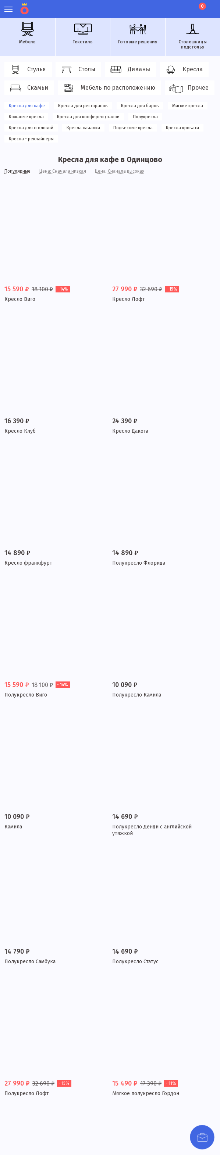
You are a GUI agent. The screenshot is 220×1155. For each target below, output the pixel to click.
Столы (77, 69)
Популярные (17, 171)
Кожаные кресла (26, 116)
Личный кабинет (161, 5)
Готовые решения (137, 33)
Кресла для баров (140, 105)
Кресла (183, 69)
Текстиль (82, 33)
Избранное (174, 5)
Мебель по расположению (108, 88)
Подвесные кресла (133, 127)
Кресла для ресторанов (83, 105)
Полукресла (145, 116)
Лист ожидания (186, 5)
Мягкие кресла (187, 105)
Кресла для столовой (31, 127)
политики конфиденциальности (40, 1131)
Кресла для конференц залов (88, 116)
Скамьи (28, 88)
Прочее (188, 88)
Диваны (129, 69)
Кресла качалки (83, 127)
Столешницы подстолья (192, 36)
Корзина (202, 6)
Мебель (27, 33)
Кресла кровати (182, 127)
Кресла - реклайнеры (31, 138)
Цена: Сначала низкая (62, 171)
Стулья (27, 69)
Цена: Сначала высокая (120, 171)
